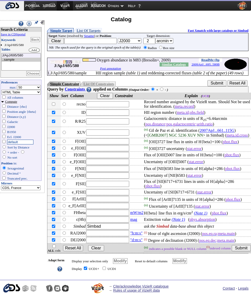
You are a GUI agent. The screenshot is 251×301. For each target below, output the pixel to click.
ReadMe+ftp (210, 60)
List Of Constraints (98, 84)
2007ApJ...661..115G (217, 130)
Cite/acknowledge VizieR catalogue (141, 286)
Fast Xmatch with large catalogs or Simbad (218, 30)
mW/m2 (136, 212)
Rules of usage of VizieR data (136, 290)
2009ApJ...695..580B (205, 64)
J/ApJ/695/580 (21, 55)
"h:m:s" (136, 233)
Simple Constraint (64, 84)
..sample (21, 60)
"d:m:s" (136, 240)
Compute (11, 101)
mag (133, 219)
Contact (229, 288)
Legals (243, 288)
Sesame (89, 36)
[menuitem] (12, 6)
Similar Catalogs (174, 64)
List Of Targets (89, 31)
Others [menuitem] (113, 6)
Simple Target (61, 31)
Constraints (78, 89)
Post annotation (110, 68)
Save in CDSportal (13, 34)
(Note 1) (200, 213)
